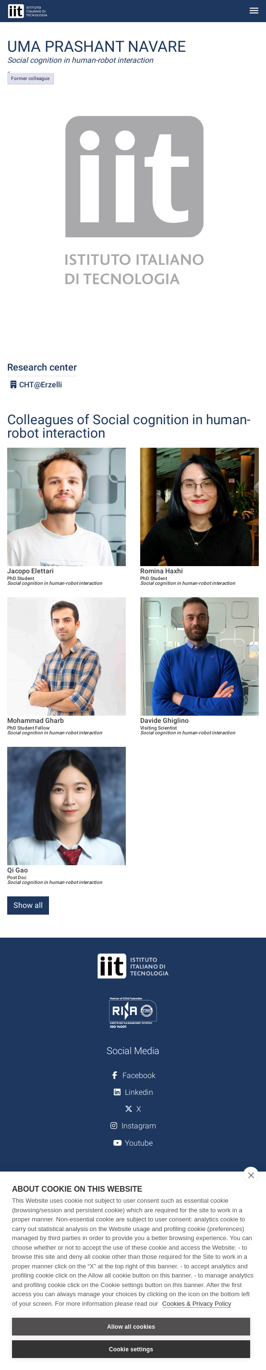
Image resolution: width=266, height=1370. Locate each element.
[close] (251, 1175)
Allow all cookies (131, 1327)
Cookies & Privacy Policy (196, 1303)
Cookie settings (131, 1349)
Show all (28, 905)
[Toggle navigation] (254, 11)
